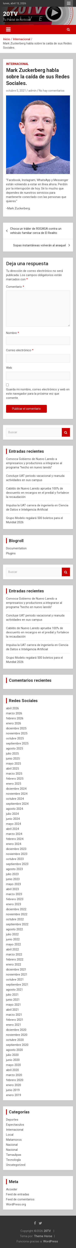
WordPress (50, 1241)
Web (9, 368)
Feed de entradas (17, 1194)
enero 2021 (13, 1025)
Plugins (11, 553)
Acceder (11, 1189)
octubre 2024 (15, 799)
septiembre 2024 (17, 804)
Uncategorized (15, 1165)
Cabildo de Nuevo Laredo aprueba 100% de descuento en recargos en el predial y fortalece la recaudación (37, 493)
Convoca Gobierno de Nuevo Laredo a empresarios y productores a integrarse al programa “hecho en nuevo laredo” (34, 463)
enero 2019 (13, 1095)
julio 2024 (12, 814)
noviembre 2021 (16, 974)
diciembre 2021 (16, 969)
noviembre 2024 (16, 793)
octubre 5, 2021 (16, 90)
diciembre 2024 (16, 788)
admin (32, 90)
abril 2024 (12, 829)
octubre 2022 (15, 919)
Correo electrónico (19, 350)
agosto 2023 (14, 869)
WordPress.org (16, 1204)
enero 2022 (13, 964)
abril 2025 (12, 768)
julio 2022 (12, 934)
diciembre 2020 (16, 1030)
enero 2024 (13, 844)
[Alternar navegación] (8, 29)
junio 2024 (13, 819)
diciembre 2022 (16, 909)
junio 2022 (13, 939)
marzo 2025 (14, 773)
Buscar (66, 432)
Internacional (17, 64)
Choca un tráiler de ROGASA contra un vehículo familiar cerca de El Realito (35, 231)
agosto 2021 (14, 989)
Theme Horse (43, 1236)
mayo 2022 (13, 944)
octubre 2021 (15, 979)
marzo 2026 (14, 713)
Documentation (16, 548)
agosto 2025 (14, 748)
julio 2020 (12, 1055)
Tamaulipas (13, 1155)
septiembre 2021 (17, 984)
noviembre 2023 (16, 854)
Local (9, 1134)
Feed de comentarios (20, 1199)
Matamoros (14, 1140)
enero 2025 (13, 783)
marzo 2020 (14, 1075)
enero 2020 (13, 1085)
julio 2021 (12, 994)
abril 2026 (12, 708)
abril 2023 (12, 889)
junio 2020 (13, 1060)
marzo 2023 (14, 894)
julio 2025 (12, 753)
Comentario (15, 287)
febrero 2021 (14, 1020)
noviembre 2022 (16, 914)
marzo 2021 (14, 1015)
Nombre (12, 333)
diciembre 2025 (16, 728)
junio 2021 (13, 999)
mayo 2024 (13, 824)
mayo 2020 (13, 1065)
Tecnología (13, 1160)
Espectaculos (15, 1124)
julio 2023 (12, 874)
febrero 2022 (14, 959)
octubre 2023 (15, 859)
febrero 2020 (14, 1080)
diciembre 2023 (16, 849)
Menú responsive (68, 3)
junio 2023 (13, 879)
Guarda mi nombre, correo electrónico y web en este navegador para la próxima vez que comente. (38, 394)
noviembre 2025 (16, 733)
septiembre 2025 (17, 743)
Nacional (12, 1145)
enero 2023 (13, 904)
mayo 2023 (13, 884)
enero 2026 (13, 723)
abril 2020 (12, 1070)
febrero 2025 (14, 778)
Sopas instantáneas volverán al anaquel (39, 245)
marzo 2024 (14, 834)
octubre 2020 (15, 1040)
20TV (10, 13)
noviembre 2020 (16, 1035)
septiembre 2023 (17, 864)
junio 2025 (13, 758)
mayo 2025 (13, 763)
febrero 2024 (14, 839)
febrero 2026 (14, 718)
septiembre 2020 (17, 1045)
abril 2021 (12, 1010)
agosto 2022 (14, 929)
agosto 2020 (14, 1050)
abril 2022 (12, 949)
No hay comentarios (51, 90)
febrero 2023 (14, 899)
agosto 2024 (14, 809)
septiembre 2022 (17, 924)
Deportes (12, 1119)
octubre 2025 (15, 738)
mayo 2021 (13, 1004)
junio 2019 (13, 1090)
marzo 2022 (14, 954)
